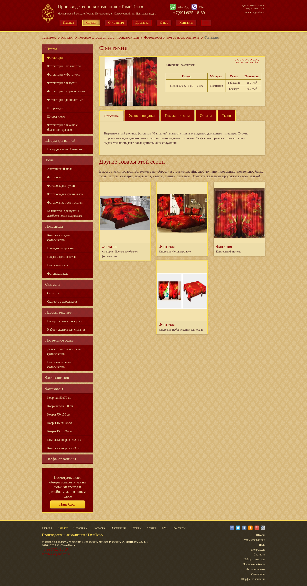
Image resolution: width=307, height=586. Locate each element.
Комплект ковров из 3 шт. (64, 448)
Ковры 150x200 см (59, 431)
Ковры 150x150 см (59, 423)
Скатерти (52, 284)
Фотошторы (55, 57)
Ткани (226, 116)
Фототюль (54, 177)
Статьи (151, 527)
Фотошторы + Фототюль (63, 74)
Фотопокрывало (58, 273)
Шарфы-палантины (60, 459)
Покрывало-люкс (58, 265)
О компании (118, 527)
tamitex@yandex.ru (255, 12)
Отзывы (206, 116)
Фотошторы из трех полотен (66, 91)
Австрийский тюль (59, 168)
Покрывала (54, 226)
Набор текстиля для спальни (66, 329)
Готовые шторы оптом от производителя (109, 37)
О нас (164, 22)
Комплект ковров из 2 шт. (64, 439)
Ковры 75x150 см (58, 414)
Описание (111, 116)
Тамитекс (49, 37)
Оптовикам (116, 22)
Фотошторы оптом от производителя (171, 37)
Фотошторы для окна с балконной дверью (62, 127)
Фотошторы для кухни (62, 83)
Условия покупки (142, 116)
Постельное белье (59, 340)
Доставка (142, 22)
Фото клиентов (57, 378)
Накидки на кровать (60, 248)
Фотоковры (54, 389)
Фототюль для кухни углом (65, 194)
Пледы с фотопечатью (62, 256)
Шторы (51, 49)
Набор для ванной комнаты (65, 149)
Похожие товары (177, 116)
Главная (68, 22)
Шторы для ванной (60, 140)
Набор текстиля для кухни (64, 321)
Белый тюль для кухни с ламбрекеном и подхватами (65, 213)
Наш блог (67, 504)
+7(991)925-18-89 (189, 12)
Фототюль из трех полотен (65, 202)
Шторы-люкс (56, 116)
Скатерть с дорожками (62, 301)
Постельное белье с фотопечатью (60, 365)
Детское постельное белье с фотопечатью (65, 351)
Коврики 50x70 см (59, 397)
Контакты (186, 22)
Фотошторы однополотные (65, 99)
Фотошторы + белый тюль (64, 66)
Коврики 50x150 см (60, 406)
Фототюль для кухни (61, 185)
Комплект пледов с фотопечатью (59, 237)
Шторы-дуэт (55, 108)
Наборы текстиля (58, 312)
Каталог (91, 22)
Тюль (49, 160)
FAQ (165, 527)
